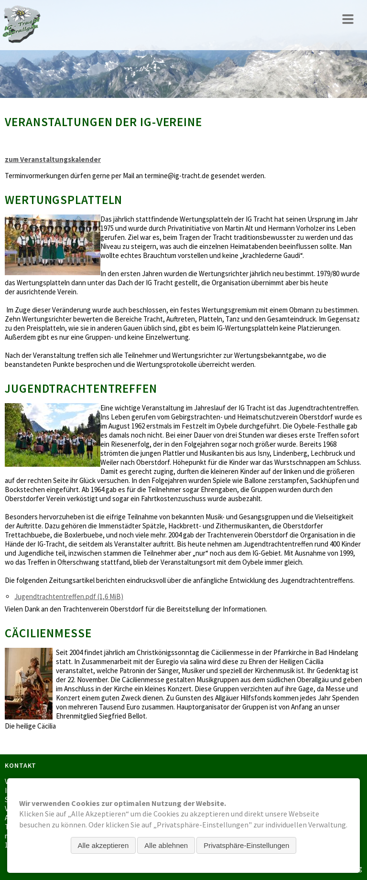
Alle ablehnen (166, 845)
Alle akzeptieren (103, 845)
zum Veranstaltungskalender (53, 159)
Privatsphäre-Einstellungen (246, 845)
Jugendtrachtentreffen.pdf (68, 596)
